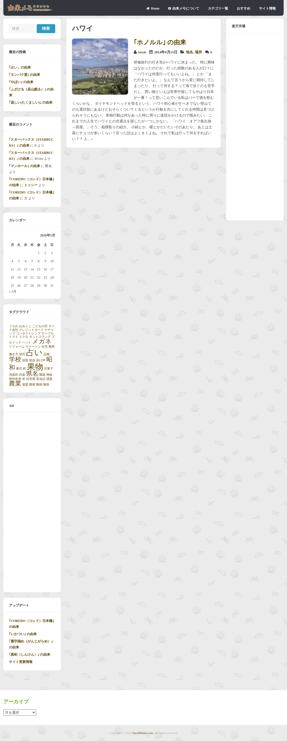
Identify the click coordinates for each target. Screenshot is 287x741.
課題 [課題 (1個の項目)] (49, 378)
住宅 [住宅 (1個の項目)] (44, 346)
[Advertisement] (32, 502)
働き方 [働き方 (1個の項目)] (13, 354)
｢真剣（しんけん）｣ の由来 (29, 654)
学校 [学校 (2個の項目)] (15, 359)
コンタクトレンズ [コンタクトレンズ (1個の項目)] (28, 333)
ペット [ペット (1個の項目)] (26, 342)
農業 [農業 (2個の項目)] (15, 383)
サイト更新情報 (21, 662)
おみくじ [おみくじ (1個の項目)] (25, 326)
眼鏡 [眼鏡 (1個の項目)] (42, 374)
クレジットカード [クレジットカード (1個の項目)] (31, 329)
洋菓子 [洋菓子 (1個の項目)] (48, 368)
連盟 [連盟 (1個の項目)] (25, 384)
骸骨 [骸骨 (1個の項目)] (46, 384)
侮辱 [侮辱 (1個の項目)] (51, 346)
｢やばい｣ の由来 (21, 82)
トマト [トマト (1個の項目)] (13, 336)
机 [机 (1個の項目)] (24, 368)
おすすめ (243, 8)
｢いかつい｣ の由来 (23, 634)
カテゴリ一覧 (218, 8)
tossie (142, 52)
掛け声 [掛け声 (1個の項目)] (40, 360)
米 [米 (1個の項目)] (23, 378)
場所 (198, 52)
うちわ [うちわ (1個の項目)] (13, 326)
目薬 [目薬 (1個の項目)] (22, 374)
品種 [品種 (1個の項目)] (46, 354)
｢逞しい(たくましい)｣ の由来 (30, 102)
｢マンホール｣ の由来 (24, 166)
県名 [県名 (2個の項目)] (32, 373)
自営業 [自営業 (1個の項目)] (30, 378)
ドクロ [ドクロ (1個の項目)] (23, 336)
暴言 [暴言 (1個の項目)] (19, 368)
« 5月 (13, 291)
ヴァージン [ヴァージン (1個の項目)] (33, 346)
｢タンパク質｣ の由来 (24, 75)
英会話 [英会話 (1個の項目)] (40, 378)
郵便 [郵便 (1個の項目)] (32, 384)
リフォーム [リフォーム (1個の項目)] (16, 346)
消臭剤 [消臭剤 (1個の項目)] (13, 374)
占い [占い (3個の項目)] (34, 352)
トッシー (31, 185)
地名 (189, 52)
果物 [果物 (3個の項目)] (35, 366)
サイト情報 (267, 8)
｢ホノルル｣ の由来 (160, 42)
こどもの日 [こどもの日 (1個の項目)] (40, 326)
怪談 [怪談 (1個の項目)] (32, 360)
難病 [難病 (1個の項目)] (39, 384)
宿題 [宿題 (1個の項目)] (25, 360)
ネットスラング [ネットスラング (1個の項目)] (40, 336)
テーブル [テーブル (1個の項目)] (47, 333)
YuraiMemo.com (142, 733)
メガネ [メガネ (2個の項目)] (42, 341)
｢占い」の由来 (20, 67)
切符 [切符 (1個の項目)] (22, 354)
